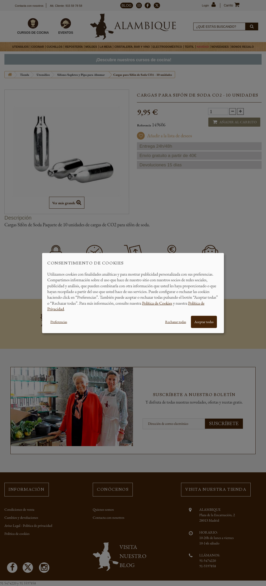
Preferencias (58, 321)
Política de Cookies (157, 303)
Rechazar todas (175, 321)
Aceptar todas (204, 321)
